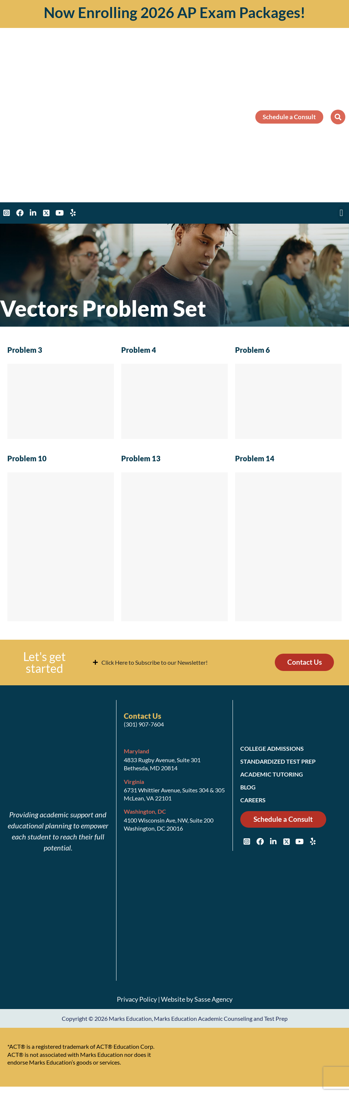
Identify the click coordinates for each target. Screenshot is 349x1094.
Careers (253, 799)
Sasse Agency (213, 999)
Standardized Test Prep (278, 761)
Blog (248, 787)
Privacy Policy (137, 999)
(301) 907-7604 (144, 724)
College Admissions (272, 748)
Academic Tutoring (271, 774)
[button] (338, 117)
